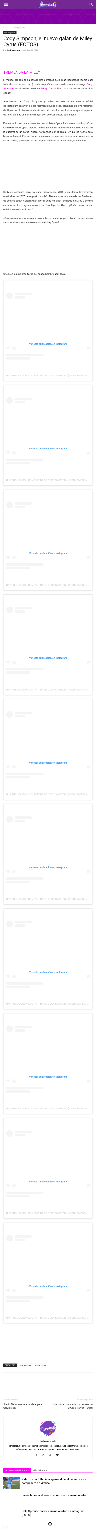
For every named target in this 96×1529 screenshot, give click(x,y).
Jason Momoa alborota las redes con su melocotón (54, 1409)
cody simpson (25, 1279)
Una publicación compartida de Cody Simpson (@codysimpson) (47, 289)
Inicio (5, 27)
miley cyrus (40, 1279)
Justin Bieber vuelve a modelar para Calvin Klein (22, 1320)
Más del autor (40, 1384)
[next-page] (11, 1441)
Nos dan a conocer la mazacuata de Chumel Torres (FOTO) (73, 1320)
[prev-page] (5, 1441)
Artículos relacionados (17, 1384)
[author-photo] (48, 1350)
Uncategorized (19, 27)
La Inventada (13, 50)
